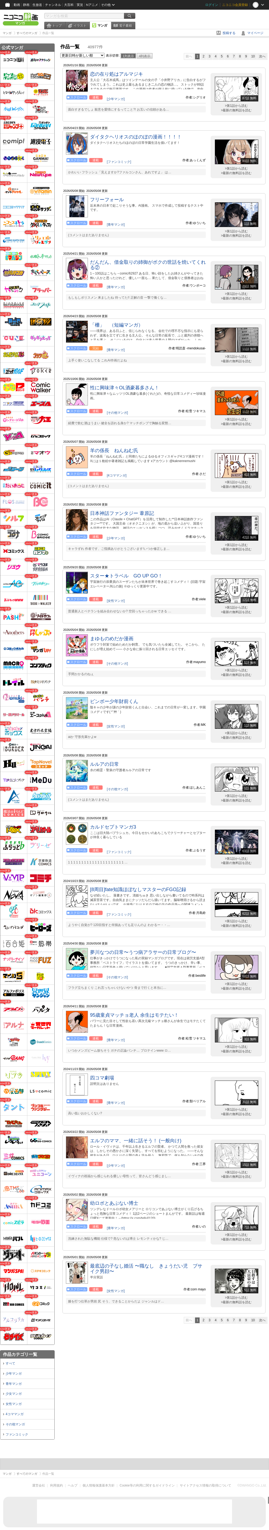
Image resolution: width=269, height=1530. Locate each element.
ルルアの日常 (104, 764)
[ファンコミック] (119, 162)
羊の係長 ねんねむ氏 (114, 450)
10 (253, 56)
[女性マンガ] (116, 601)
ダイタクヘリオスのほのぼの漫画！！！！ (136, 137)
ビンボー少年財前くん (114, 701)
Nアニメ (92, 5)
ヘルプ (72, 1485)
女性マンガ (14, 1404)
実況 (80, 5)
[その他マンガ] (117, 413)
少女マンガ (14, 1394)
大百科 (69, 5)
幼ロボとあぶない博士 (114, 1203)
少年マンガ (14, 1373)
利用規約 (56, 1485)
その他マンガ (15, 1424)
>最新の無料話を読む (236, 110)
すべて (10, 1363)
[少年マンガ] (116, 99)
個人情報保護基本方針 (99, 1485)
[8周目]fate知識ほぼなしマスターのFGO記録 (138, 889)
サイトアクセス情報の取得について (205, 1485)
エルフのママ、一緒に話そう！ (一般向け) (135, 1140)
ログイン (211, 5)
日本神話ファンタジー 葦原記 (122, 513)
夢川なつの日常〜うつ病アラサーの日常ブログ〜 (143, 952)
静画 (26, 5)
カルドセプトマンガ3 (113, 827)
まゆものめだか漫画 (111, 638)
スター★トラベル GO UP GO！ (126, 576)
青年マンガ (14, 1384)
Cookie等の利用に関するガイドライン (147, 1485)
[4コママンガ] (116, 475)
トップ (57, 25)
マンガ (102, 25)
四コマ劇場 (102, 1078)
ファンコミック (17, 1434)
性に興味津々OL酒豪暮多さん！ (124, 387)
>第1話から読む (236, 106)
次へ (262, 56)
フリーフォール (107, 199)
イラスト (79, 25)
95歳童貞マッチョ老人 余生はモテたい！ (134, 1015)
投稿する (229, 33)
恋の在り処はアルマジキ (116, 74)
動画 (17, 5)
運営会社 (38, 1485)
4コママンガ (15, 1414)
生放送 (37, 5)
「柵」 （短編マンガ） (116, 325)
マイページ (255, 33)
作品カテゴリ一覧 (20, 1354)
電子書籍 (125, 25)
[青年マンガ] (116, 224)
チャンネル (53, 5)
